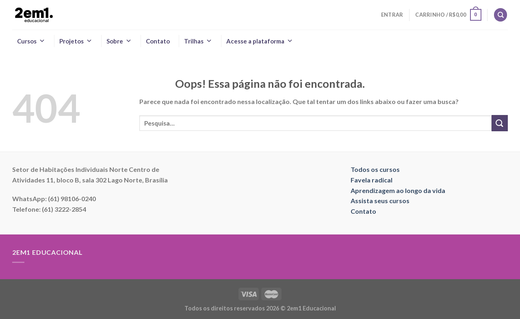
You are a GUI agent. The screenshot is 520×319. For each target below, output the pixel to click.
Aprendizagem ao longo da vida (398, 190)
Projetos (75, 41)
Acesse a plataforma (259, 41)
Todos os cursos (375, 169)
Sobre (119, 41)
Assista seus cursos (380, 200)
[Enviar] (500, 123)
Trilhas (198, 41)
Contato (158, 41)
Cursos (31, 41)
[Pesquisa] (500, 15)
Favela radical (371, 180)
